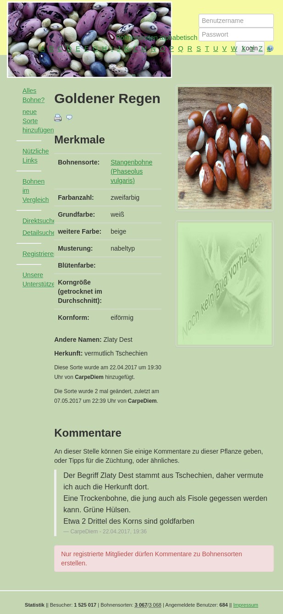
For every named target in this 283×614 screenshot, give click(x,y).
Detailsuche (35, 232)
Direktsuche (35, 221)
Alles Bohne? (33, 95)
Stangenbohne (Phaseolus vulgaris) (131, 171)
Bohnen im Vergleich (35, 190)
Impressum (245, 605)
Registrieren (35, 254)
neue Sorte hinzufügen (35, 121)
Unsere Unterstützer (35, 279)
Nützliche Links (35, 156)
